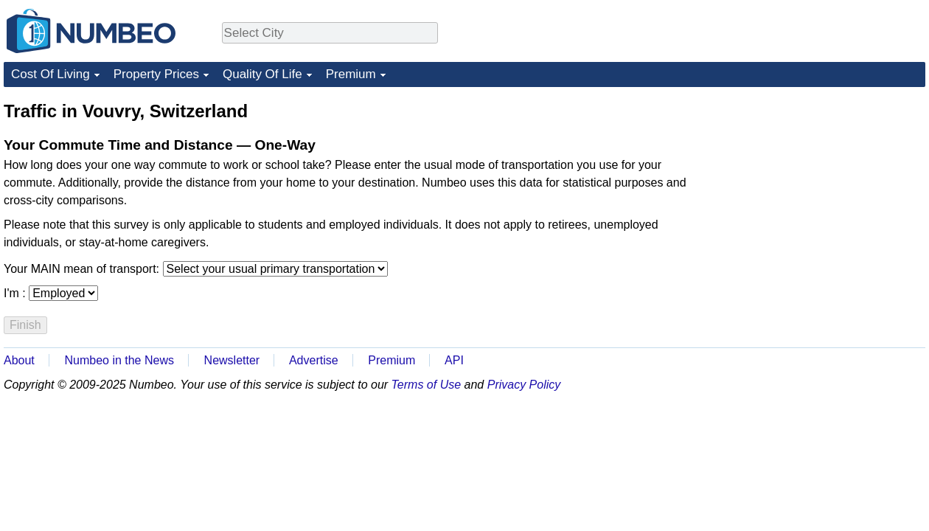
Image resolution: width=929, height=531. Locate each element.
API (454, 360)
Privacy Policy (524, 384)
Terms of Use (427, 384)
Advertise (313, 360)
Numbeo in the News (119, 360)
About (19, 360)
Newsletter (232, 360)
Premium (351, 74)
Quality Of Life (262, 74)
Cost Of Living (50, 74)
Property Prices (156, 74)
